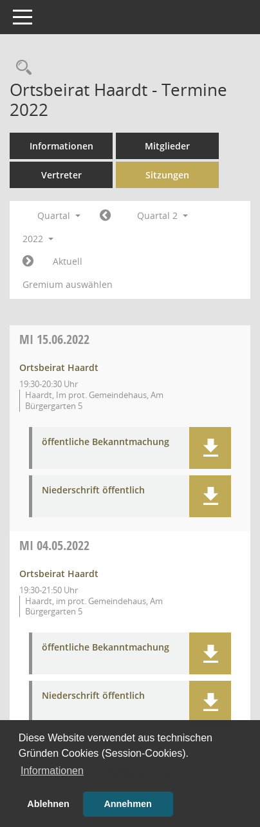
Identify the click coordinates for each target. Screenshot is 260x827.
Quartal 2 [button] (162, 215)
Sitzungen (167, 175)
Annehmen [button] (127, 804)
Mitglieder (167, 146)
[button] (210, 448)
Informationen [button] (52, 770)
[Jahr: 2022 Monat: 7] (28, 261)
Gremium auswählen (68, 284)
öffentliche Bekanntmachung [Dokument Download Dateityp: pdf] (105, 442)
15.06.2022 (54, 339)
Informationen (61, 146)
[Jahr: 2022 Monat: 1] (105, 215)
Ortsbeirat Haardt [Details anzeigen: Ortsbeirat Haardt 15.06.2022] (58, 367)
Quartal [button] (58, 215)
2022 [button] (38, 239)
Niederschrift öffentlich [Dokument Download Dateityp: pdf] (93, 490)
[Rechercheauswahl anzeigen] (21, 68)
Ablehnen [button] (48, 804)
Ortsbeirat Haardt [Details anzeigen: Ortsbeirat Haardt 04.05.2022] (58, 573)
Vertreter (61, 175)
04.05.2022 (54, 545)
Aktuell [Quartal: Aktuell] (67, 261)
